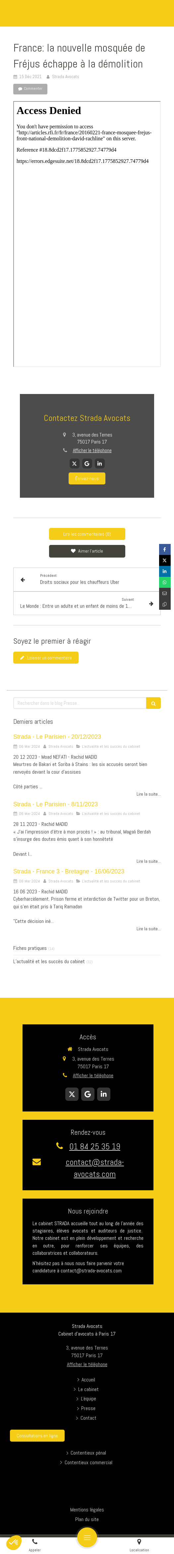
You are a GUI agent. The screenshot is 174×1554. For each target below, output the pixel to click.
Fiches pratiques (30, 948)
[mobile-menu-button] (87, 1537)
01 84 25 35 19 (94, 1146)
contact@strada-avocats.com (95, 1168)
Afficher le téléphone (92, 450)
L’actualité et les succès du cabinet (49, 961)
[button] (14, 1543)
